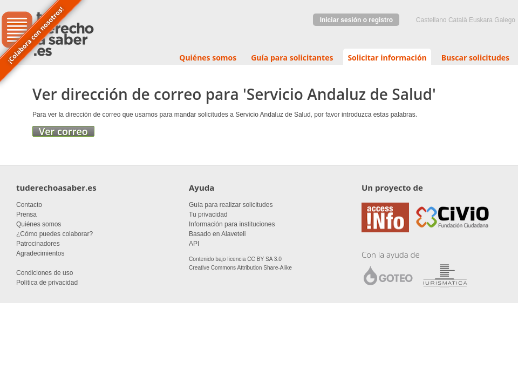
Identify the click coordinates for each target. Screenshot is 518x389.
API (194, 243)
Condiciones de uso (44, 273)
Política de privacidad (47, 282)
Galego (504, 20)
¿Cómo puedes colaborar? (54, 234)
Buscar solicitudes (475, 57)
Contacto (29, 205)
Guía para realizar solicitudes (230, 205)
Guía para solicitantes (292, 57)
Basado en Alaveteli (217, 234)
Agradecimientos (40, 253)
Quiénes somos (207, 57)
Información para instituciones (232, 224)
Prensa (26, 214)
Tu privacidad (208, 214)
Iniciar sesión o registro (356, 20)
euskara (481, 20)
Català (457, 20)
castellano (431, 20)
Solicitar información (386, 57)
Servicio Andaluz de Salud (339, 94)
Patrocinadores (38, 243)
